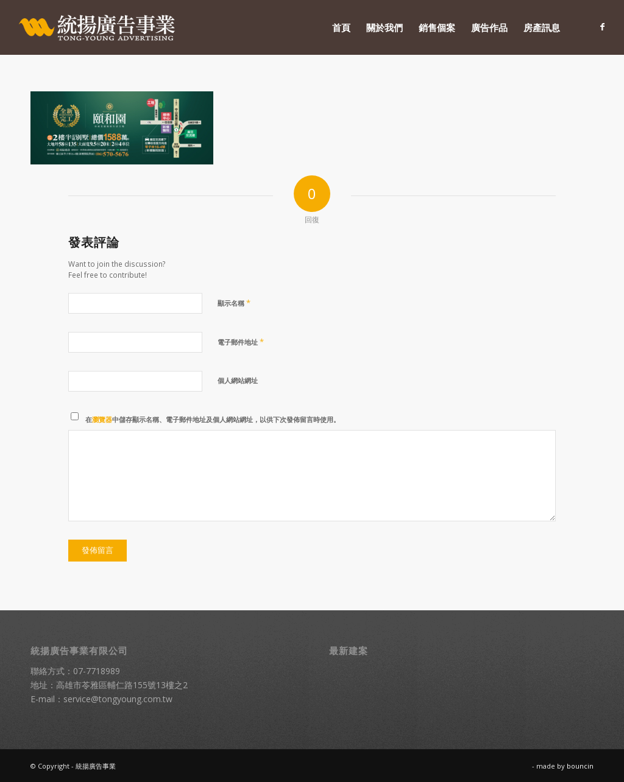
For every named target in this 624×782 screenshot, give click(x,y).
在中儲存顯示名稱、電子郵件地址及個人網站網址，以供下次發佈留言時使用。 (212, 419)
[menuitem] (341, 27)
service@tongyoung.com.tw (117, 699)
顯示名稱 (234, 302)
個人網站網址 (238, 380)
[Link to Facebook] (603, 27)
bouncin (580, 765)
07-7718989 (96, 671)
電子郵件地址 (241, 341)
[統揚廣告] (97, 27)
